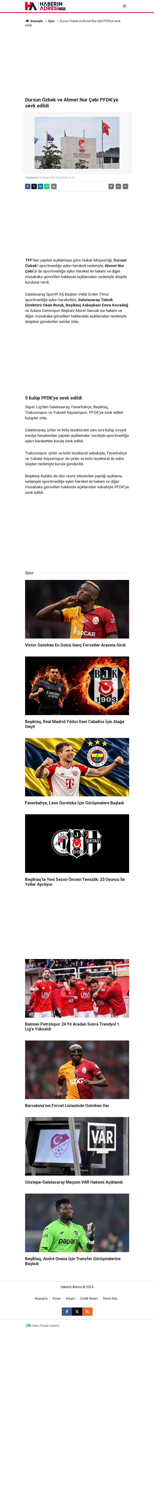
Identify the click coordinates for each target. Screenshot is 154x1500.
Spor (51, 21)
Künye (57, 1298)
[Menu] (125, 6)
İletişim (70, 1298)
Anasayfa (34, 21)
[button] (111, 186)
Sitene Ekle (110, 1298)
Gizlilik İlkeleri (89, 1298)
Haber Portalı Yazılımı (45, 1325)
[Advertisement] (77, 62)
